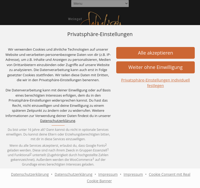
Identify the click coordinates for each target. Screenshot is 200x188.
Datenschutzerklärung (57, 120)
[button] (155, 67)
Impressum (108, 174)
